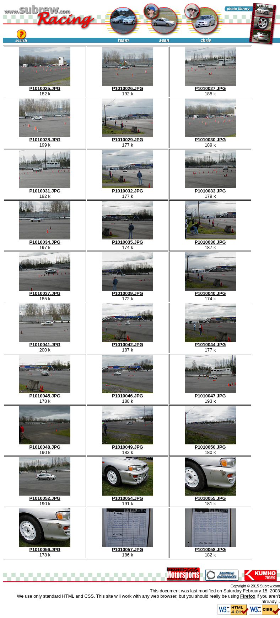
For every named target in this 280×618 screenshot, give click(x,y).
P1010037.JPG (44, 291)
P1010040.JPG (210, 291)
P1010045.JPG (44, 393)
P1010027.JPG (210, 86)
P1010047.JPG (210, 393)
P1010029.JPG (127, 137)
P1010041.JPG (44, 342)
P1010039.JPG (127, 291)
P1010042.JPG (127, 342)
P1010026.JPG (127, 86)
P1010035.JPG (127, 240)
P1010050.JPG (210, 445)
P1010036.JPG (210, 240)
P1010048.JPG (44, 445)
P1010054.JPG (127, 496)
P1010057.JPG (127, 547)
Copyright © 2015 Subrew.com (255, 586)
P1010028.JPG (44, 137)
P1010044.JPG (210, 342)
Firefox (247, 596)
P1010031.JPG (44, 189)
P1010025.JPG (44, 86)
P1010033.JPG (210, 189)
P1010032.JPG (127, 189)
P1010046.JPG (127, 393)
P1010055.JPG (210, 496)
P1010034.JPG (44, 240)
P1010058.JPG (210, 547)
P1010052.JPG (44, 496)
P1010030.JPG (210, 137)
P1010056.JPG (44, 547)
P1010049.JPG (127, 445)
